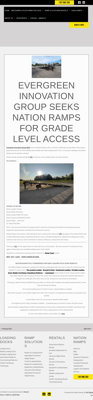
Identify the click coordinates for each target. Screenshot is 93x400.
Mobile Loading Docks (8, 351)
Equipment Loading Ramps (34, 367)
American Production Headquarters (81, 359)
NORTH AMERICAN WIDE (31, 257)
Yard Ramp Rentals (55, 382)
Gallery (75, 354)
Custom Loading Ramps (33, 361)
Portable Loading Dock (8, 354)
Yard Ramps (4, 366)
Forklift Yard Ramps (7, 363)
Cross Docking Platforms (8, 360)
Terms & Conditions (12, 395)
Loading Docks (5, 348)
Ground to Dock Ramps (33, 370)
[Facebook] (79, 2)
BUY (12, 257)
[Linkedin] (49, 394)
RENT (8, 257)
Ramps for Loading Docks (34, 352)
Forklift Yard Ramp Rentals (58, 379)
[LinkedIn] (83, 2)
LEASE (18, 257)
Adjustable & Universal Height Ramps (33, 357)
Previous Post (6, 328)
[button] (64, 2)
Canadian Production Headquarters (80, 364)
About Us (76, 348)
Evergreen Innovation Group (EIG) (18, 147)
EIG (31, 157)
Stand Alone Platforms (8, 357)
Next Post (88, 328)
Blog (75, 351)
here (63, 313)
